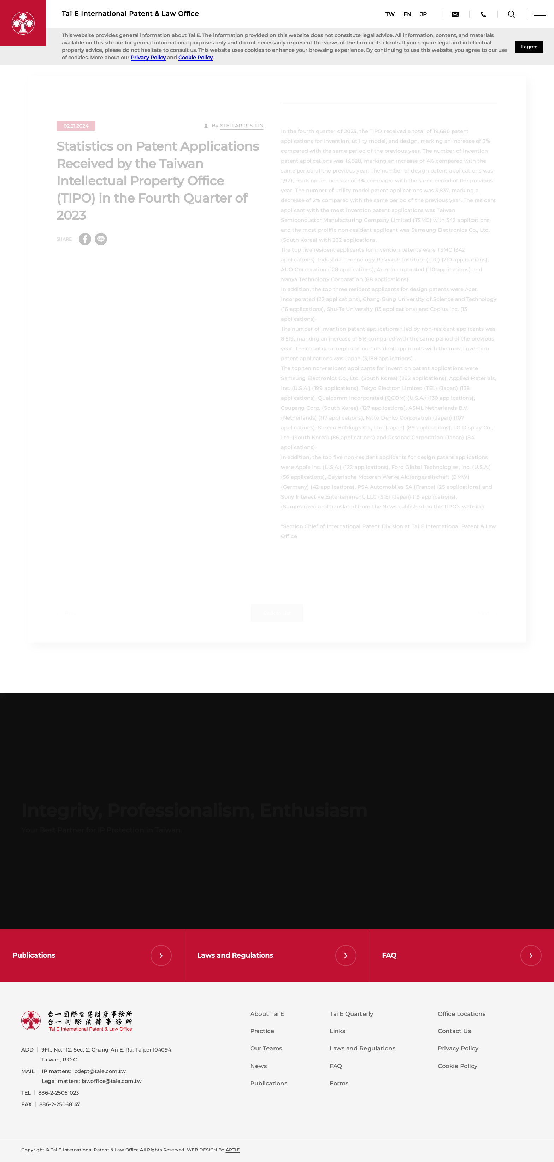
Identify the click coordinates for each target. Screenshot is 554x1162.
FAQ (336, 1066)
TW (390, 14)
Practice (262, 1031)
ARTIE (233, 1149)
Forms (339, 1083)
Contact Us (454, 1031)
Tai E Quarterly (351, 1014)
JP (423, 14)
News (258, 1066)
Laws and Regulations (362, 1048)
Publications (268, 1083)
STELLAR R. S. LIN (241, 131)
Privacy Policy (148, 57)
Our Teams (266, 1048)
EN (407, 14)
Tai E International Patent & (130, 14)
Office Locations (461, 1014)
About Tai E (267, 1014)
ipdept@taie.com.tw (98, 1071)
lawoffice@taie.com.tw (112, 1081)
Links (338, 1031)
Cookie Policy (195, 57)
